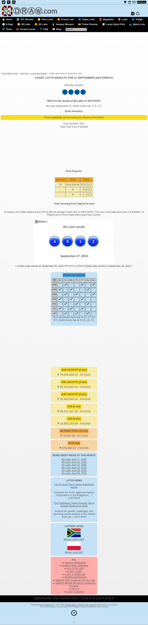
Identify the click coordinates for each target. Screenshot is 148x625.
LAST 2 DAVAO (75, 592)
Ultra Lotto (47, 19)
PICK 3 (75, 589)
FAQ (45, 29)
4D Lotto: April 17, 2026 (74, 459)
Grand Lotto (67, 19)
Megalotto (108, 19)
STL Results (26, 19)
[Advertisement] (74, 52)
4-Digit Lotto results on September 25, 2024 (40, 266)
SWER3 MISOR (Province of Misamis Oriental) (75, 584)
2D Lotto (43, 24)
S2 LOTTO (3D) (75, 568)
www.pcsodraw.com (46, 605)
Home (9, 19)
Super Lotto (88, 19)
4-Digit (139, 19)
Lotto (124, 19)
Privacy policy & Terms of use (77, 605)
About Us (92, 605)
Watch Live (139, 24)
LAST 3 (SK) (75, 571)
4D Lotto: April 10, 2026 (74, 467)
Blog (58, 29)
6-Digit (9, 24)
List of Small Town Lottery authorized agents (74, 486)
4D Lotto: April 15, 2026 (74, 462)
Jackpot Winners (65, 24)
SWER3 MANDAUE (75, 562)
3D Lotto (25, 24)
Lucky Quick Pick (115, 24)
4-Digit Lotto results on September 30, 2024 (107, 266)
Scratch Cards (27, 29)
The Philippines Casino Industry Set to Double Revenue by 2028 (74, 504)
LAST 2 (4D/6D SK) (75, 574)
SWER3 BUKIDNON (75, 577)
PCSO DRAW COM (9, 73)
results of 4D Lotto (72, 101)
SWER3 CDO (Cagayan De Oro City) (75, 580)
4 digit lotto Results (39, 73)
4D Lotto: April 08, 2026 (74, 470)
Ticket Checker (90, 24)
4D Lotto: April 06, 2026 (74, 473)
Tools (9, 29)
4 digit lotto (24, 73)
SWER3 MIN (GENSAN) (75, 565)
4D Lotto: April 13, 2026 (74, 465)
